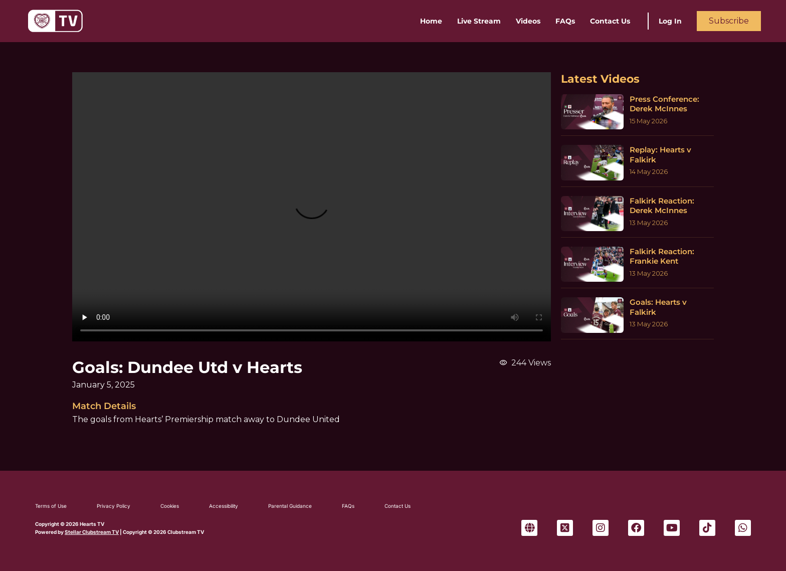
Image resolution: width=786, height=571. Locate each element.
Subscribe (729, 21)
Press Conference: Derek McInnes (664, 104)
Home (431, 21)
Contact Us (610, 21)
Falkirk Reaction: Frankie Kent (662, 256)
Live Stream (479, 21)
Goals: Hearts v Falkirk (658, 307)
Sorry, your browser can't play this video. (311, 206)
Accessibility (223, 506)
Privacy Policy (113, 506)
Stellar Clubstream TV (92, 532)
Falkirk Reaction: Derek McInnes (662, 206)
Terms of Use (51, 506)
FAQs (565, 21)
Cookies (169, 506)
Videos (528, 21)
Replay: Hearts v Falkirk (660, 154)
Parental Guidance (290, 506)
